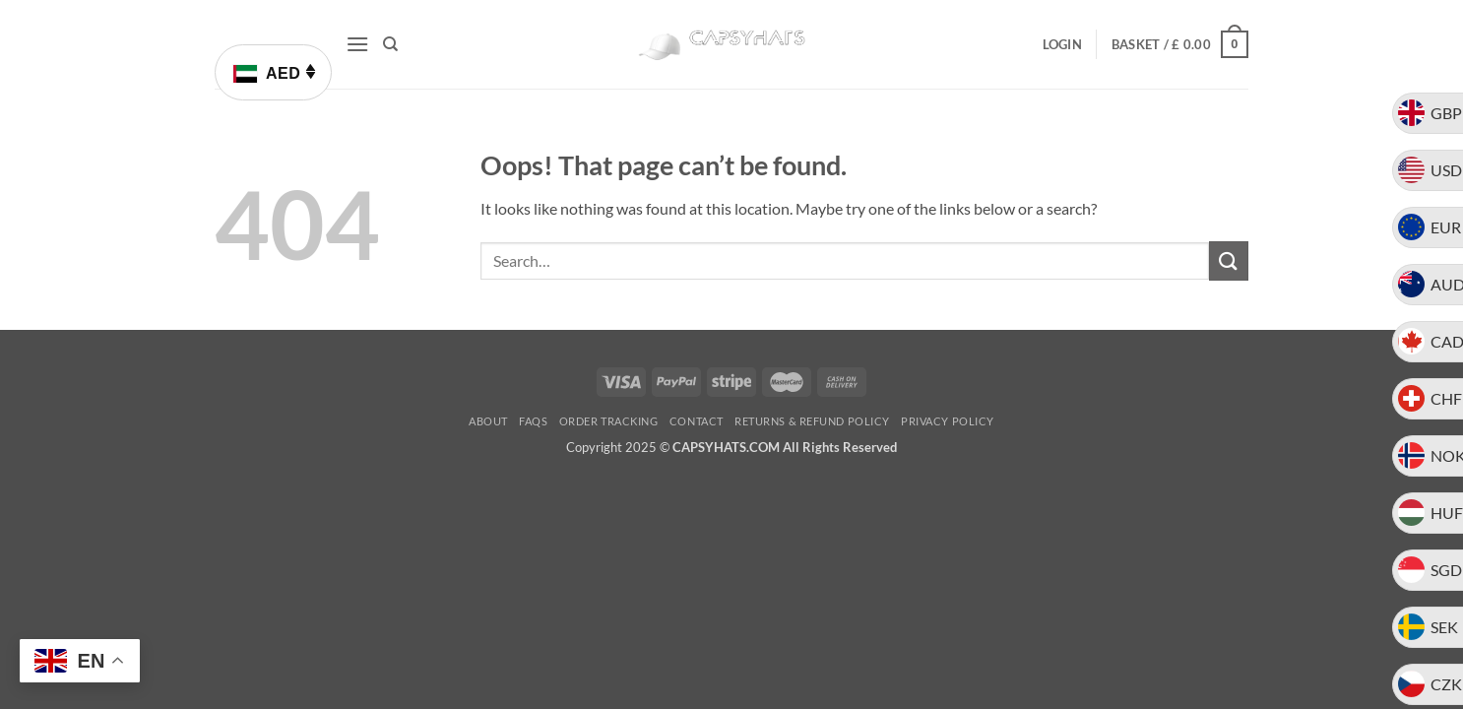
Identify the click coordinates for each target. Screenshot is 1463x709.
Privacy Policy (947, 421)
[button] (357, 44)
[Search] (390, 44)
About (488, 421)
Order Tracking (609, 421)
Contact (696, 421)
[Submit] (1228, 260)
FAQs (533, 421)
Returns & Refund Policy (812, 421)
